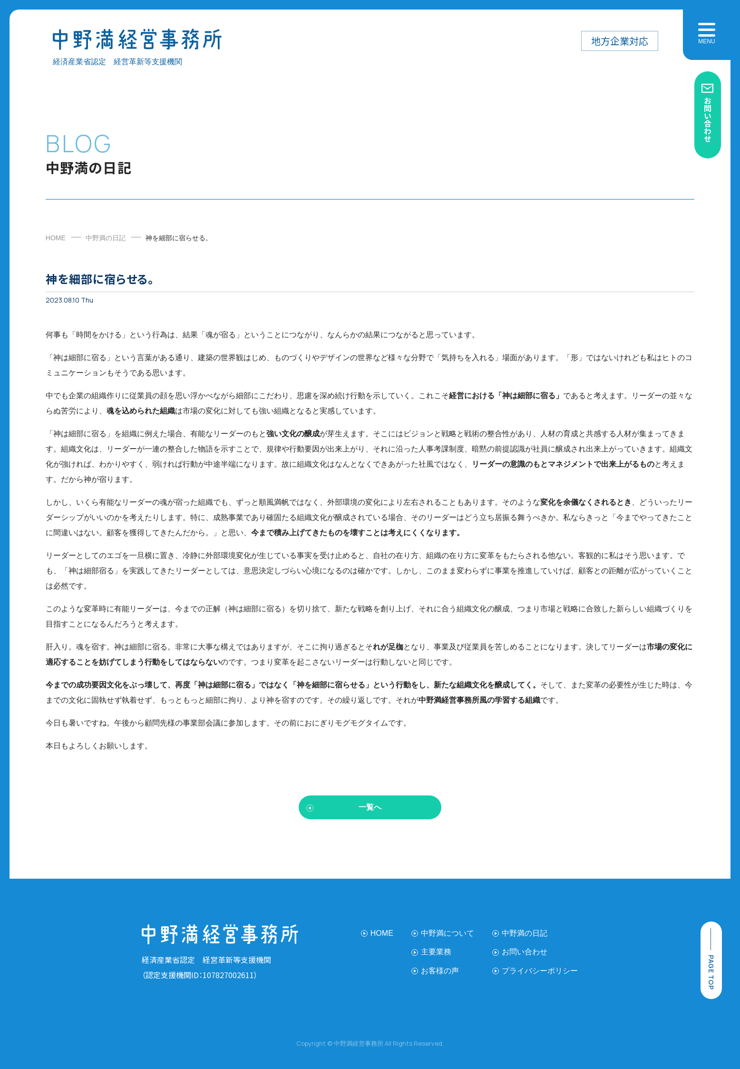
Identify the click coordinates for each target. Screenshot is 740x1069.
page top (711, 972)
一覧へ (370, 807)
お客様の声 (440, 971)
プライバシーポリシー (540, 971)
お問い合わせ (707, 119)
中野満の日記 (106, 238)
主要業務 (436, 952)
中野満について (447, 933)
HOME (56, 238)
